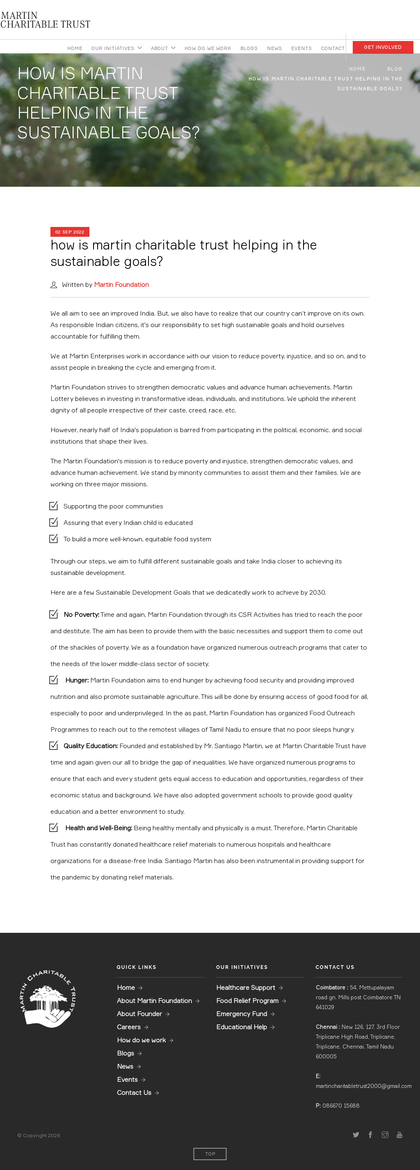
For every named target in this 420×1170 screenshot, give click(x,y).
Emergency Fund (241, 1014)
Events (301, 48)
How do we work (208, 48)
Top (210, 1154)
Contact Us (134, 1092)
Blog (395, 69)
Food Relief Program (247, 1000)
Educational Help (241, 1027)
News (274, 48)
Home (74, 48)
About (159, 48)
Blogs (249, 48)
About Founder (139, 1014)
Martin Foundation (121, 284)
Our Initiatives (113, 48)
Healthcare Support (245, 987)
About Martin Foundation (154, 1000)
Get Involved (383, 47)
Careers (129, 1027)
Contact (333, 48)
